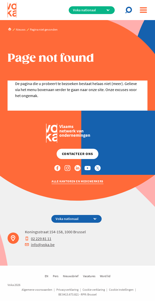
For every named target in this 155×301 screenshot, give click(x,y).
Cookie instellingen (121, 289)
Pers (55, 276)
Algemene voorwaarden (37, 289)
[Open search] (130, 10)
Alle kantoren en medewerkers (77, 181)
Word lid (105, 276)
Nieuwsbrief (71, 276)
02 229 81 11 (38, 238)
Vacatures (89, 276)
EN (46, 276)
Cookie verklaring (94, 289)
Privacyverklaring (67, 289)
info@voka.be (40, 244)
